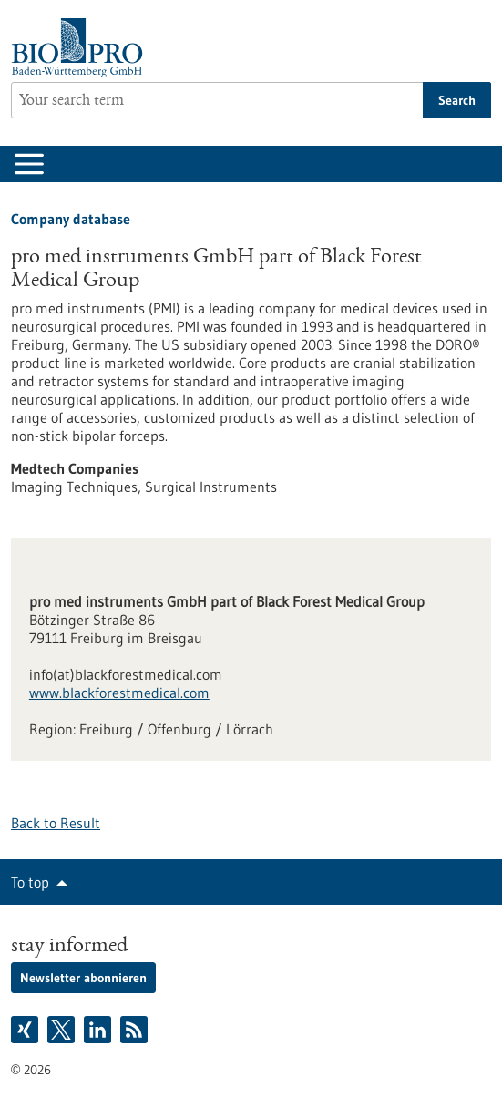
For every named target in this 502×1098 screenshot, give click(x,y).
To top (30, 882)
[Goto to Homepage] (81, 47)
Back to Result (55, 823)
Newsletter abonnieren (83, 978)
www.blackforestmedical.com (119, 692)
